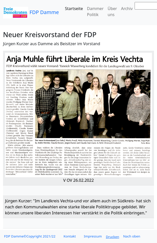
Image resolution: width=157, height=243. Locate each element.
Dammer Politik (95, 11)
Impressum (93, 236)
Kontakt (69, 236)
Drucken (112, 236)
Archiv (127, 8)
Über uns (112, 11)
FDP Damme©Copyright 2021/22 (29, 236)
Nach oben (131, 236)
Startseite (74, 8)
